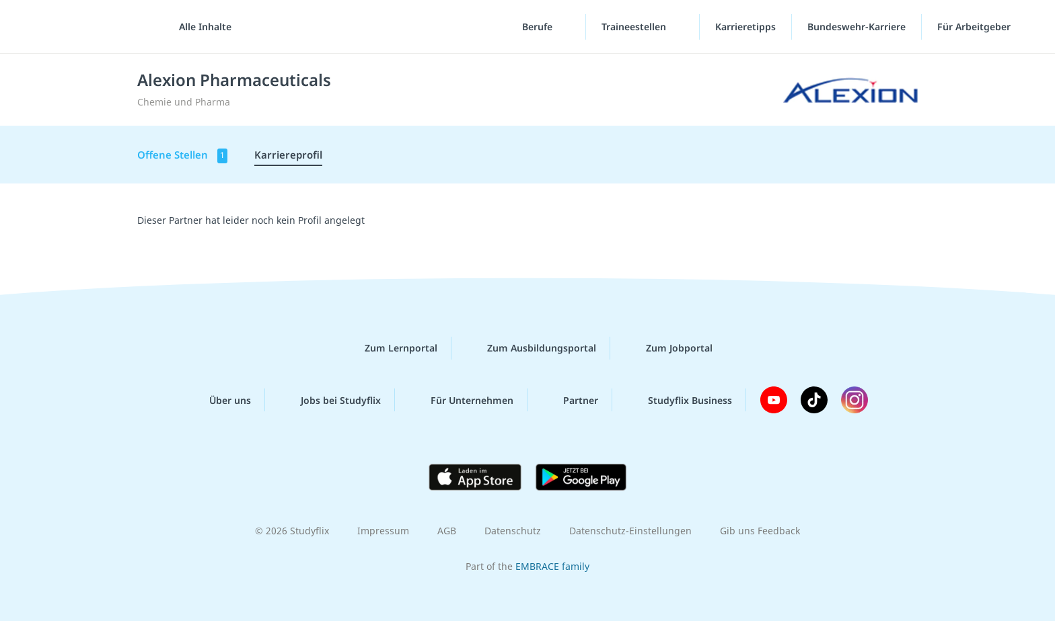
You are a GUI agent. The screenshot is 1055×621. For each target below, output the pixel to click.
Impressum (383, 530)
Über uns (219, 400)
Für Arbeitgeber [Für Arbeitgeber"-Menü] (975, 26)
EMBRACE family (552, 566)
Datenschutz (512, 530)
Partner (570, 400)
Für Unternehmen (461, 400)
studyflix (89, 26)
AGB (446, 530)
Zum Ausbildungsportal (531, 348)
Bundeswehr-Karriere (856, 26)
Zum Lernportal (390, 348)
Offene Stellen (182, 155)
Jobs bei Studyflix (330, 400)
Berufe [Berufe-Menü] (538, 26)
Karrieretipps (745, 26)
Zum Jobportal (668, 348)
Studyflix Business (679, 400)
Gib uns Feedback (760, 530)
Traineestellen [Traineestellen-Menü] (635, 26)
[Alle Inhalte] (200, 27)
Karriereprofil (288, 154)
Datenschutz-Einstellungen (630, 530)
